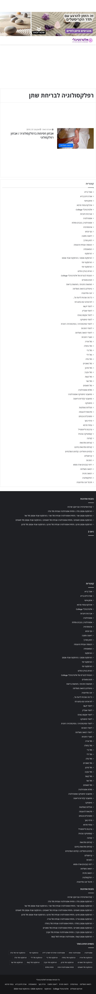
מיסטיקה (88, 403)
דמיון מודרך (87, 240)
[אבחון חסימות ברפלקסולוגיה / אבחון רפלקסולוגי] (75, 138)
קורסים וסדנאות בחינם (83, 447)
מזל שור (89, 381)
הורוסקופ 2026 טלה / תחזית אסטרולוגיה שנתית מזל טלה (70, 511)
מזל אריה (88, 341)
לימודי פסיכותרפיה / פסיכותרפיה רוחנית (76, 324)
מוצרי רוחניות (87, 337)
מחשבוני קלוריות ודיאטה (82, 399)
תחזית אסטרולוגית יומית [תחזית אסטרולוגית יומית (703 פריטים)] (66, 967)
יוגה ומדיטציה (86, 293)
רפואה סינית (87, 473)
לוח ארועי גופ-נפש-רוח (83, 302)
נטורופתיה (74, 984)
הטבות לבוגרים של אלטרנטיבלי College (76, 275)
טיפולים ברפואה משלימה (82, 289)
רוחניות (89, 460)
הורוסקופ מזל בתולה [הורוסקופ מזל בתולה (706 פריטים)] (68, 958)
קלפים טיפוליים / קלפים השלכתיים (78, 451)
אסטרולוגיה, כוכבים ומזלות (82, 223)
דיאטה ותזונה (87, 236)
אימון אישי (88, 201)
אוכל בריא (88, 192)
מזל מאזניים (87, 363)
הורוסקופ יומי (87, 262)
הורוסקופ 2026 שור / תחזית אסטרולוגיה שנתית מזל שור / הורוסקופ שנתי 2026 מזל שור (58, 516)
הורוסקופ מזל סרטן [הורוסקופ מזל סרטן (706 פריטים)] (67, 962)
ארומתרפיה (87, 227)
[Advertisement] (48, 558)
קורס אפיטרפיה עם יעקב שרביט (80, 507)
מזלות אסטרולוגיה (85, 390)
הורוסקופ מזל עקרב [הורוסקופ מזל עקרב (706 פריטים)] (50, 962)
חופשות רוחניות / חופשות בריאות (79, 284)
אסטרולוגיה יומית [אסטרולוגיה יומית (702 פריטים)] (74, 953)
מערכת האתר (46, 130)
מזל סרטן (88, 368)
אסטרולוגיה (87, 218)
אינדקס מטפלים (76, 989)
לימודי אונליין (87, 311)
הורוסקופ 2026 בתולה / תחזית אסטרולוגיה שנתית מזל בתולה (68, 923)
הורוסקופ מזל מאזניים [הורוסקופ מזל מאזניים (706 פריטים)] (85, 962)
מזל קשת (88, 377)
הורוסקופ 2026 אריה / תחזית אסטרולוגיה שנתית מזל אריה (69, 919)
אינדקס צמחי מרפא (84, 205)
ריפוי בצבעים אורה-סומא (82, 465)
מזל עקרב (88, 372)
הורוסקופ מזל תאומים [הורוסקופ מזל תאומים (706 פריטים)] (85, 967)
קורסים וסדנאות (86, 443)
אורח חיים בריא (86, 196)
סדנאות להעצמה (85, 412)
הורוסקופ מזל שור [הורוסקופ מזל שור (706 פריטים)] (17, 962)
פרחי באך (88, 421)
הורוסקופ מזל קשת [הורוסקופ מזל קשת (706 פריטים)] (33, 962)
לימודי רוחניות (86, 328)
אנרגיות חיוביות (86, 214)
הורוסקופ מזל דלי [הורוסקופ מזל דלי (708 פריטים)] (36, 958)
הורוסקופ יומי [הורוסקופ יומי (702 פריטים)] (33, 953)
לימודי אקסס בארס (85, 315)
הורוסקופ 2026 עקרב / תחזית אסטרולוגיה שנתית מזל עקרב (69, 932)
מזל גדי (89, 350)
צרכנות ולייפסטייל (85, 429)
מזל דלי (89, 355)
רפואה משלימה (86, 469)
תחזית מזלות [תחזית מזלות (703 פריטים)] (49, 967)
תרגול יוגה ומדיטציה (84, 482)
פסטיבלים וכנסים (85, 416)
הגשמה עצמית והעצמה (83, 245)
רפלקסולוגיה (87, 478)
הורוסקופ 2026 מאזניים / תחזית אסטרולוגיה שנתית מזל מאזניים (67, 928)
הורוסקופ (88, 253)
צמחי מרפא (87, 425)
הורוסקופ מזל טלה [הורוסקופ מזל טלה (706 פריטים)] (20, 958)
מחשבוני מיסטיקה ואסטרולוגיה (80, 394)
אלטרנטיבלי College (84, 209)
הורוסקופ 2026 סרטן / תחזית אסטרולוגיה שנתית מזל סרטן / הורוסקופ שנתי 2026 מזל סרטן (56, 524)
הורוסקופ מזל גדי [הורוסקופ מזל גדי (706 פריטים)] (52, 958)
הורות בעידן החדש (85, 271)
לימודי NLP (87, 306)
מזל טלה (88, 359)
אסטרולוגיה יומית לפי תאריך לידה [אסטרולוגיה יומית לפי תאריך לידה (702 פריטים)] (53, 953)
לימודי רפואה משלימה (83, 333)
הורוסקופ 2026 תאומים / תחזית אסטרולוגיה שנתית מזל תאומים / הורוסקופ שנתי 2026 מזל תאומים (54, 520)
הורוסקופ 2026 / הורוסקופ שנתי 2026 (77, 258)
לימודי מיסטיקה (86, 319)
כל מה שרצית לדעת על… (82, 297)
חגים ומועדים (87, 280)
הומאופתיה (87, 249)
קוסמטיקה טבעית (85, 434)
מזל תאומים (87, 385)
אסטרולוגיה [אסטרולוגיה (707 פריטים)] (88, 953)
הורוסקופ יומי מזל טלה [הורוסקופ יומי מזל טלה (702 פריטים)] (17, 953)
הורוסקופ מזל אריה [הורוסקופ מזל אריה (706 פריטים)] (85, 958)
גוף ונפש (88, 231)
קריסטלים (88, 456)
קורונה (89, 438)
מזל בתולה (88, 346)
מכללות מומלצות (85, 407)
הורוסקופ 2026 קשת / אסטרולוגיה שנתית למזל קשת (71, 937)
